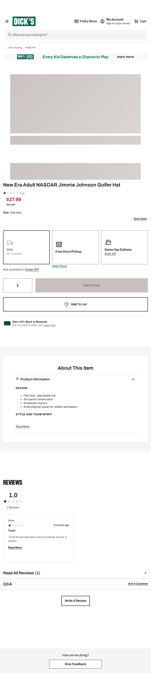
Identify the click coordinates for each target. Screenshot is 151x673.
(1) (23, 192)
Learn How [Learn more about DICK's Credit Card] (50, 325)
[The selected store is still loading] (86, 21)
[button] (59, 266)
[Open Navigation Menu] (7, 21)
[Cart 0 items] (140, 21)
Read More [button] (22, 426)
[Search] (79, 34)
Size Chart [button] (140, 218)
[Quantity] (17, 285)
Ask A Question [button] (138, 583)
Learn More (125, 56)
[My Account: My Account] (115, 21)
